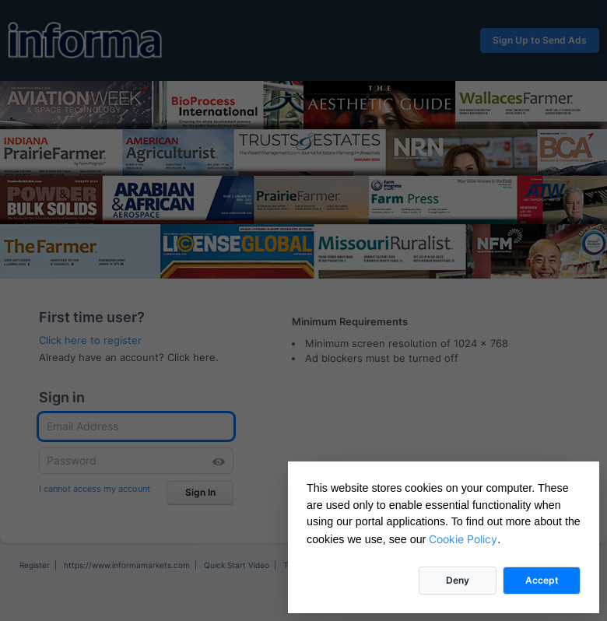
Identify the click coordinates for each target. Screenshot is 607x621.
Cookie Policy (463, 539)
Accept (542, 580)
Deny (457, 580)
